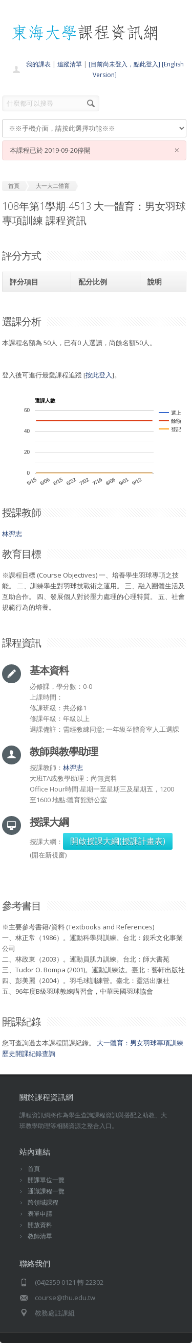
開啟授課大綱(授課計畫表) (117, 841)
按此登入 (99, 374)
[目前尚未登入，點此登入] (124, 64)
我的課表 (38, 64)
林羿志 (12, 533)
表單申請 (40, 1213)
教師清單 (40, 1236)
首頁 (34, 1168)
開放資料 (40, 1224)
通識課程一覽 (46, 1191)
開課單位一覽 (46, 1180)
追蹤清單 (69, 64)
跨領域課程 (43, 1202)
